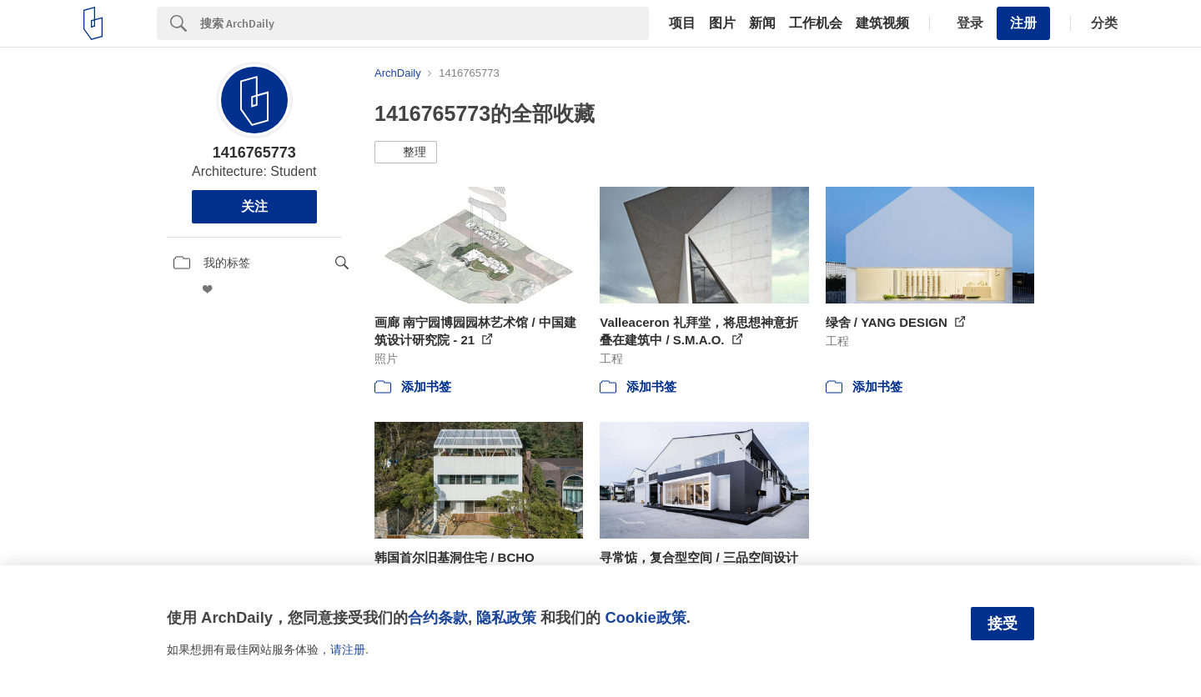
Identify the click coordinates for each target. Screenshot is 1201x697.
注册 (1023, 23)
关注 (254, 206)
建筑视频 (882, 23)
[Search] (424, 23)
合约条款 (438, 617)
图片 (722, 23)
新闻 (762, 23)
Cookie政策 (645, 617)
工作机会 (815, 23)
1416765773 (254, 152)
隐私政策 (506, 617)
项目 (682, 23)
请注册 (347, 649)
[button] (405, 152)
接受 (1002, 623)
